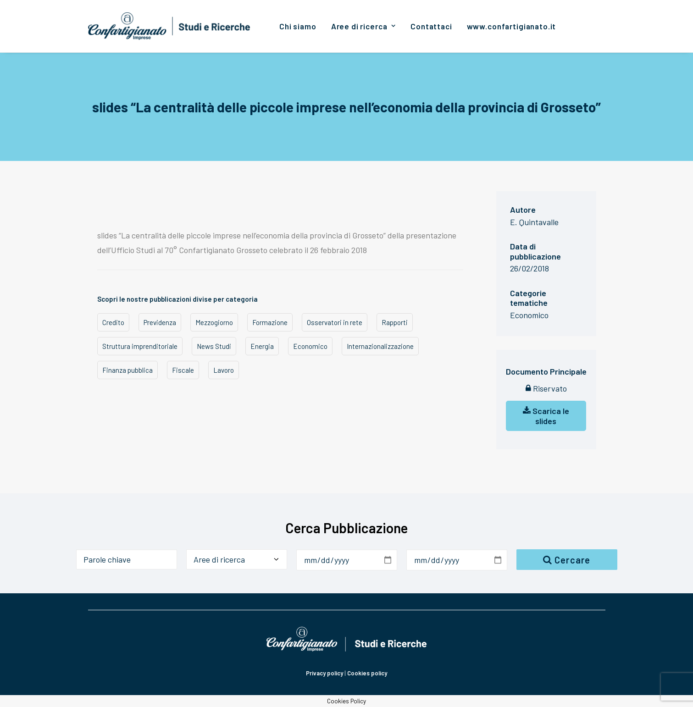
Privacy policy (324, 673)
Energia (262, 346)
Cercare (567, 559)
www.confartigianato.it (511, 26)
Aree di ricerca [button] (363, 26)
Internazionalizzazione (380, 346)
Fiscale (183, 370)
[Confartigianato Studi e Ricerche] (169, 26)
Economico (310, 346)
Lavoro (223, 370)
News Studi (214, 346)
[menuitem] (298, 26)
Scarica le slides (546, 416)
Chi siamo (297, 26)
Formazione (270, 322)
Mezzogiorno (214, 322)
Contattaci (431, 26)
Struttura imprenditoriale (139, 346)
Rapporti (395, 322)
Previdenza (160, 322)
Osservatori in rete (334, 322)
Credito (113, 322)
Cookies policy (367, 673)
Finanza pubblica (127, 370)
